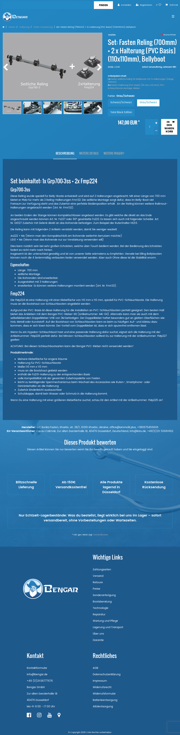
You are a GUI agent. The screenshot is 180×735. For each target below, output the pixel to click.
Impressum (100, 681)
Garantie (98, 640)
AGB (95, 668)
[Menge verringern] (156, 131)
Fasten (11, 27)
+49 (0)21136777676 (40, 681)
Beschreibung (65, 153)
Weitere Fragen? (114, 153)
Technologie (100, 608)
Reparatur (99, 614)
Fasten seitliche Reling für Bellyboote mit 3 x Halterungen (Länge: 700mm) (141, 81)
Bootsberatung (102, 602)
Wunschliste (168, 34)
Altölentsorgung (103, 706)
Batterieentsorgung (105, 700)
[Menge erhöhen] (156, 123)
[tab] (65, 153)
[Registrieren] (144, 5)
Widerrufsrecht (102, 687)
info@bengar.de (37, 674)
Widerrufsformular (104, 694)
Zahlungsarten (102, 569)
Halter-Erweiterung (43, 27)
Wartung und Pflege (105, 621)
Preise (96, 589)
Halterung (24, 27)
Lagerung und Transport (108, 627)
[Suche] (103, 5)
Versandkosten (100, 534)
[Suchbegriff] (48, 5)
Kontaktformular (37, 668)
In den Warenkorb (169, 127)
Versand (98, 576)
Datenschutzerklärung (106, 674)
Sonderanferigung (104, 595)
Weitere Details (89, 153)
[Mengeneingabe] (149, 127)
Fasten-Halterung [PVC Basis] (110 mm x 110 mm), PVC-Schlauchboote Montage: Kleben (136, 87)
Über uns (98, 634)
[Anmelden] (124, 5)
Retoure (98, 582)
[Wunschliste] (158, 5)
